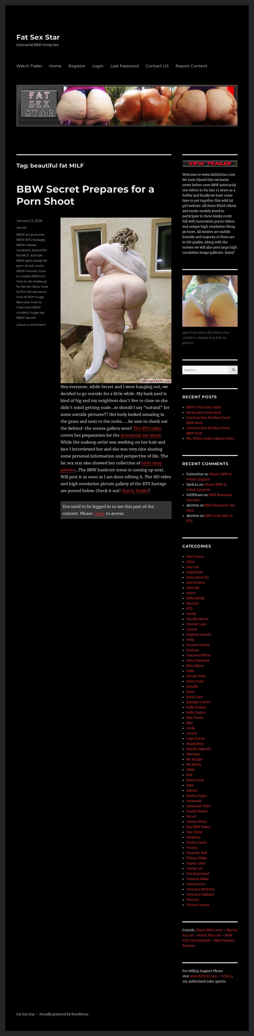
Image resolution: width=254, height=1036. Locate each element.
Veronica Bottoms (200, 889)
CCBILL (226, 976)
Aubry (191, 593)
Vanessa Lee (196, 884)
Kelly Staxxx (196, 712)
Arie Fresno (195, 583)
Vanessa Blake (197, 879)
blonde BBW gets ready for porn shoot (31, 260)
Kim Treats (195, 718)
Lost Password (124, 66)
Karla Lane (194, 697)
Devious (192, 650)
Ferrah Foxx (196, 676)
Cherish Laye (196, 624)
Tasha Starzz (196, 842)
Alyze (190, 562)
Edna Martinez (197, 660)
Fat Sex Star (38, 37)
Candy (191, 614)
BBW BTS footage (30, 240)
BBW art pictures (30, 234)
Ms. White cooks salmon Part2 (210, 438)
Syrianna (193, 837)
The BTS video (147, 428)
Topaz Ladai (195, 863)
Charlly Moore (197, 619)
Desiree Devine (198, 645)
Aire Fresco (195, 557)
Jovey (190, 692)
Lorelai (191, 733)
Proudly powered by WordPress (64, 1014)
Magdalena (195, 744)
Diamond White (198, 655)
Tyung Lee (194, 868)
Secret (21, 227)
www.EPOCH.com (203, 976)
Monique (193, 754)
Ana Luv (192, 567)
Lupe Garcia (195, 738)
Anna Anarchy (197, 577)
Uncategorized (197, 874)
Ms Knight (194, 759)
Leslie (190, 728)
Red (189, 775)
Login (97, 66)
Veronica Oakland (200, 894)
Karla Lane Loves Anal (203, 412)
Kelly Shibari (196, 707)
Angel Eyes (194, 572)
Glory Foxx (195, 681)
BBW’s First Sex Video (203, 407)
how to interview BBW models (29, 307)
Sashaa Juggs (196, 796)
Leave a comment (31, 325)
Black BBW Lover (209, 930)
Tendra (192, 848)
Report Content (191, 66)
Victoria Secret (197, 905)
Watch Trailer (29, 66)
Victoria (192, 900)
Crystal (191, 629)
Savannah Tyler (198, 806)
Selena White (196, 822)
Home (55, 66)
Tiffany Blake (196, 858)
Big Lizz (192, 603)
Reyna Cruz (195, 780)
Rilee (190, 785)
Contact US (157, 66)
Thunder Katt (196, 853)
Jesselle (192, 686)
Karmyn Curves (198, 702)
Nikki (190, 770)
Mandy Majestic (198, 749)
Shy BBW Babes (198, 827)
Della (190, 640)
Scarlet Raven (197, 811)
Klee (189, 723)
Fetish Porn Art (209, 935)
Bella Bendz (195, 598)
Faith (190, 671)
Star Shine (194, 832)
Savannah (194, 801)
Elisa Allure (195, 666)
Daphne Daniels (198, 634)
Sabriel (191, 790)
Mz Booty (193, 764)
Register (76, 66)
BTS (189, 608)
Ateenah (192, 588)
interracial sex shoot (141, 435)
